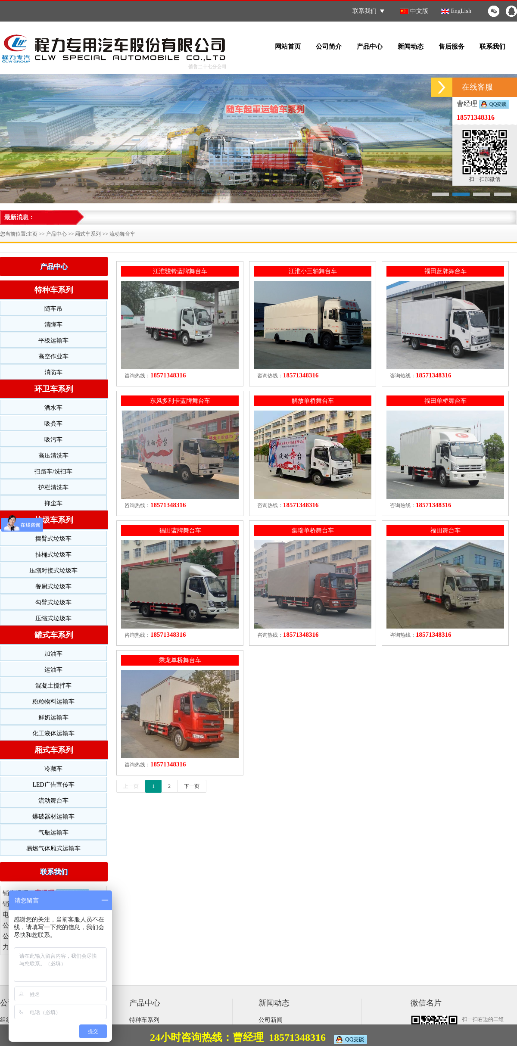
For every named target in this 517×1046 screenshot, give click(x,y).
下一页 (191, 786)
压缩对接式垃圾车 (53, 570)
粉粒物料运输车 (53, 701)
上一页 (131, 786)
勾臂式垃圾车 (53, 602)
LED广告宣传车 (53, 784)
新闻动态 (411, 46)
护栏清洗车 (53, 487)
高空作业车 (53, 356)
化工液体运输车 (53, 733)
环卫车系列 (53, 389)
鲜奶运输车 (53, 717)
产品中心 (370, 46)
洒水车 (53, 408)
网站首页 (288, 46)
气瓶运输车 (53, 832)
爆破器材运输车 (53, 816)
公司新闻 (270, 1020)
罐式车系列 (53, 635)
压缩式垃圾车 (53, 618)
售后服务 (451, 46)
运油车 (53, 669)
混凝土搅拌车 (53, 685)
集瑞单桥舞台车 (313, 530)
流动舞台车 (122, 234)
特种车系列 (53, 290)
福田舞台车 (445, 530)
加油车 (53, 654)
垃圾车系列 (53, 520)
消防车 (53, 372)
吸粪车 (53, 423)
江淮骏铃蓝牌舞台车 (180, 271)
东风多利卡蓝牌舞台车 (180, 401)
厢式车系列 (88, 234)
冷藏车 (53, 769)
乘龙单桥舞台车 (180, 660)
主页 (32, 234)
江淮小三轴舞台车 (313, 271)
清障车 (53, 324)
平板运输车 (53, 340)
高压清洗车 (53, 455)
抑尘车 (53, 503)
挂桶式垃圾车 (53, 554)
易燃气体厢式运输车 (53, 848)
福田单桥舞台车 (445, 401)
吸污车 (53, 439)
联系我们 (368, 11)
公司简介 (329, 46)
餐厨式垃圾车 (53, 586)
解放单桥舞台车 (313, 401)
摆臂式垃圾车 (53, 538)
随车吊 (53, 308)
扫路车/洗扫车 (53, 471)
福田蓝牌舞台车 (445, 271)
